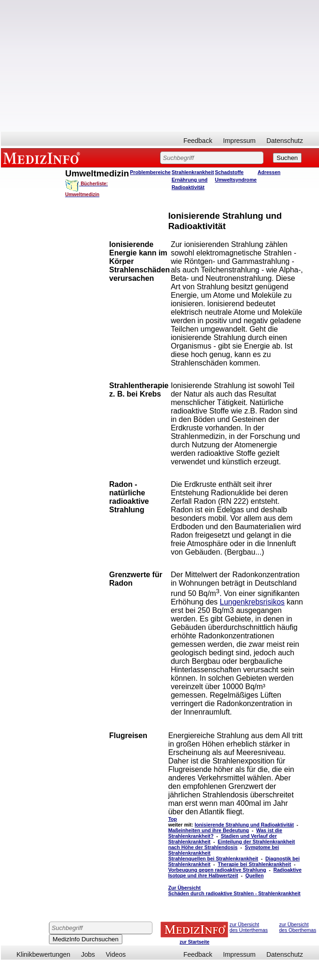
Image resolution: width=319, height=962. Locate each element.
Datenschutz (284, 140)
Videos (116, 954)
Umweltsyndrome (236, 180)
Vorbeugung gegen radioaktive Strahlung (217, 870)
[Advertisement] (160, 66)
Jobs (88, 954)
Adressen (269, 172)
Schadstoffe (229, 172)
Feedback (197, 140)
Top (172, 819)
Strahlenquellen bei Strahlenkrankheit (213, 858)
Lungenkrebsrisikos (252, 602)
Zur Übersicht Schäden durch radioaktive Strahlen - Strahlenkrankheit (234, 890)
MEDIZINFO (43, 157)
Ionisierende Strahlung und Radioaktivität (244, 824)
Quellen (254, 875)
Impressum (239, 140)
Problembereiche (150, 172)
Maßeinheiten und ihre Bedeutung (208, 830)
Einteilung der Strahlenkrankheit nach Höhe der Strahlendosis (231, 844)
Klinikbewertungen (43, 954)
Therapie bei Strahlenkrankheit (254, 864)
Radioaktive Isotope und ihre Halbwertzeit (234, 872)
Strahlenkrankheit (193, 172)
